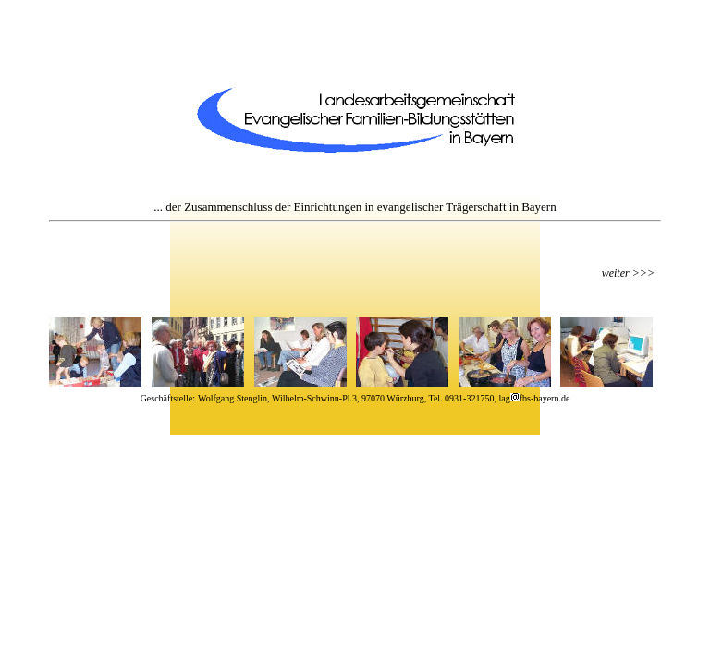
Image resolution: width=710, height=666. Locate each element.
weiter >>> (628, 272)
